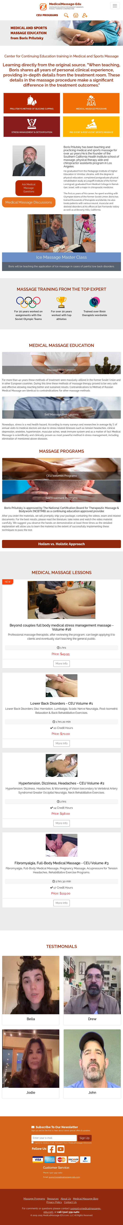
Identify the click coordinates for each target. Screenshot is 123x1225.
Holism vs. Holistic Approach (61, 544)
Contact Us (70, 1202)
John (92, 1093)
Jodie (30, 1093)
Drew (92, 1019)
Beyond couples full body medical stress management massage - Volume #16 (62, 627)
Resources (53, 1198)
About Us (66, 1198)
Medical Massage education (61, 345)
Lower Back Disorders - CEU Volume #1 (61, 703)
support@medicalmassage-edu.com (64, 1177)
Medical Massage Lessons (61, 572)
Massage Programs (61, 451)
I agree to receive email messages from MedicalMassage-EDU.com (61, 1142)
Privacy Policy (54, 1202)
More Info (62, 663)
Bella (31, 1019)
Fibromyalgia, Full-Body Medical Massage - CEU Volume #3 (62, 863)
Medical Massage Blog (85, 1198)
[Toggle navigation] (115, 5)
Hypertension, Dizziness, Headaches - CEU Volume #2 (61, 783)
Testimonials (61, 946)
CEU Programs (47, 15)
